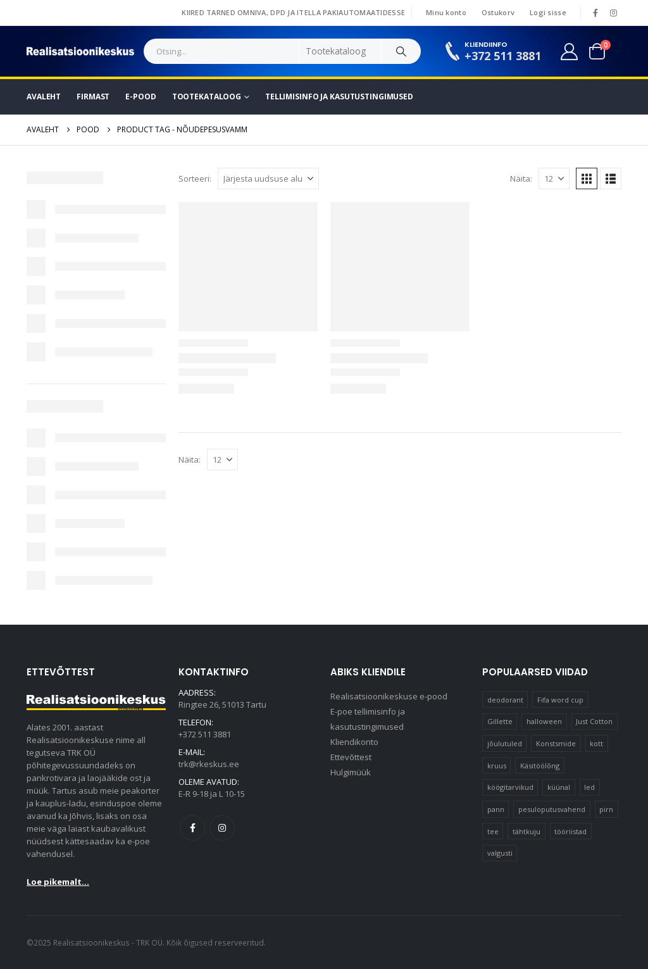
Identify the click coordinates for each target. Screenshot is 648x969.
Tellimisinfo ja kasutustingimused (339, 96)
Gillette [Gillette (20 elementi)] (500, 721)
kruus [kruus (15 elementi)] (496, 765)
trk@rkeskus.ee (208, 764)
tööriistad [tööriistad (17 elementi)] (570, 831)
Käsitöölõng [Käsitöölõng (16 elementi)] (539, 765)
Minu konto (446, 12)
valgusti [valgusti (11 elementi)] (500, 853)
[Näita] (554, 178)
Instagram (222, 828)
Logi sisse (548, 12)
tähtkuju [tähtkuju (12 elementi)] (526, 831)
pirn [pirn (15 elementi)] (606, 809)
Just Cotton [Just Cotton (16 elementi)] (594, 721)
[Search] (401, 51)
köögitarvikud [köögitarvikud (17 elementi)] (510, 787)
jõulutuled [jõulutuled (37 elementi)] (504, 743)
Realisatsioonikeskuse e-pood (388, 696)
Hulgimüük (350, 772)
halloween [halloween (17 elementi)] (544, 721)
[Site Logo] (80, 51)
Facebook (192, 828)
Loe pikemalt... (58, 881)
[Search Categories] (340, 51)
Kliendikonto (354, 741)
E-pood (140, 96)
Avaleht (44, 96)
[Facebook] (595, 12)
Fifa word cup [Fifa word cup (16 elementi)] (560, 699)
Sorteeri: (194, 178)
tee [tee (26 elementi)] (493, 831)
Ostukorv (498, 12)
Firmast (93, 96)
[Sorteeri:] (268, 178)
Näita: (521, 178)
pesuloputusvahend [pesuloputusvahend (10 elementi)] (551, 809)
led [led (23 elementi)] (589, 787)
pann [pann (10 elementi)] (495, 809)
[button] (586, 178)
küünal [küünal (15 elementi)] (558, 787)
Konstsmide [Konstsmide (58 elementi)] (556, 743)
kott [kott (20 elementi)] (596, 743)
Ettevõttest (350, 757)
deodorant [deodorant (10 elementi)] (505, 699)
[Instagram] (613, 12)
